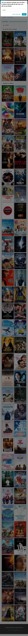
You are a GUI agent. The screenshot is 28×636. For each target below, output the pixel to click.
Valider (24, 14)
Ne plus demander (17, 14)
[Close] (26, 2)
